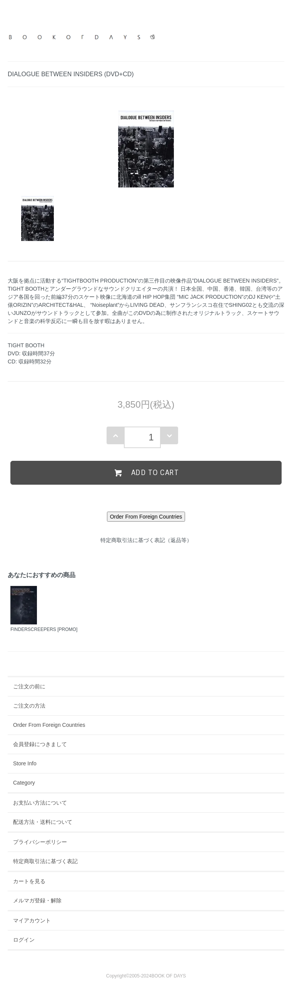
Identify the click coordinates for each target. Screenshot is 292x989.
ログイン (24, 940)
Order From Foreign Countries (49, 725)
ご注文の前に (29, 686)
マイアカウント (32, 920)
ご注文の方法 (29, 706)
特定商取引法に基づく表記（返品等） (146, 540)
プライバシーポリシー (40, 842)
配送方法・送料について (42, 822)
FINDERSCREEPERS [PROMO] (43, 629)
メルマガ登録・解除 (37, 900)
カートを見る (29, 881)
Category (24, 783)
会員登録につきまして (40, 744)
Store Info (25, 763)
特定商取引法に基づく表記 (45, 861)
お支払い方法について (40, 803)
